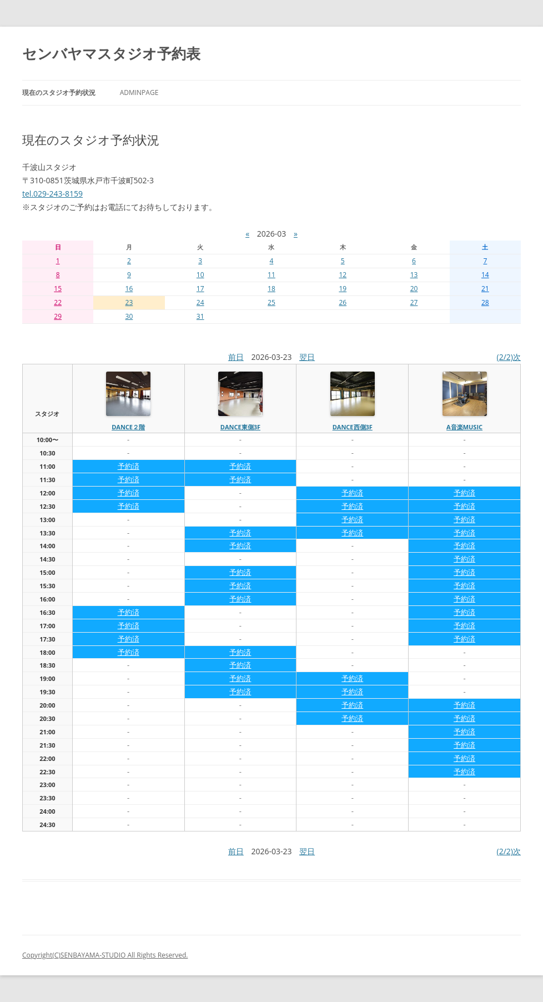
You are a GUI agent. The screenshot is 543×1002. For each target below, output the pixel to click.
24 (200, 302)
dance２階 (128, 427)
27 (414, 302)
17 (200, 288)
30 (129, 316)
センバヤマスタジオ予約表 (111, 53)
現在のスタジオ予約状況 (58, 92)
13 (414, 274)
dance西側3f (353, 427)
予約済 (128, 466)
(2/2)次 (509, 357)
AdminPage (139, 92)
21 (485, 288)
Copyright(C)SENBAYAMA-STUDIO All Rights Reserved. (105, 955)
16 (129, 288)
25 (271, 302)
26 (342, 302)
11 (271, 274)
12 (342, 274)
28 (485, 302)
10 (200, 274)
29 (58, 316)
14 (485, 274)
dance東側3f (240, 427)
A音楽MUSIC (464, 427)
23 (129, 302)
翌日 (307, 357)
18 (271, 288)
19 (342, 288)
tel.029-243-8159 (52, 193)
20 (414, 288)
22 (58, 302)
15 (58, 288)
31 (200, 316)
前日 (236, 357)
